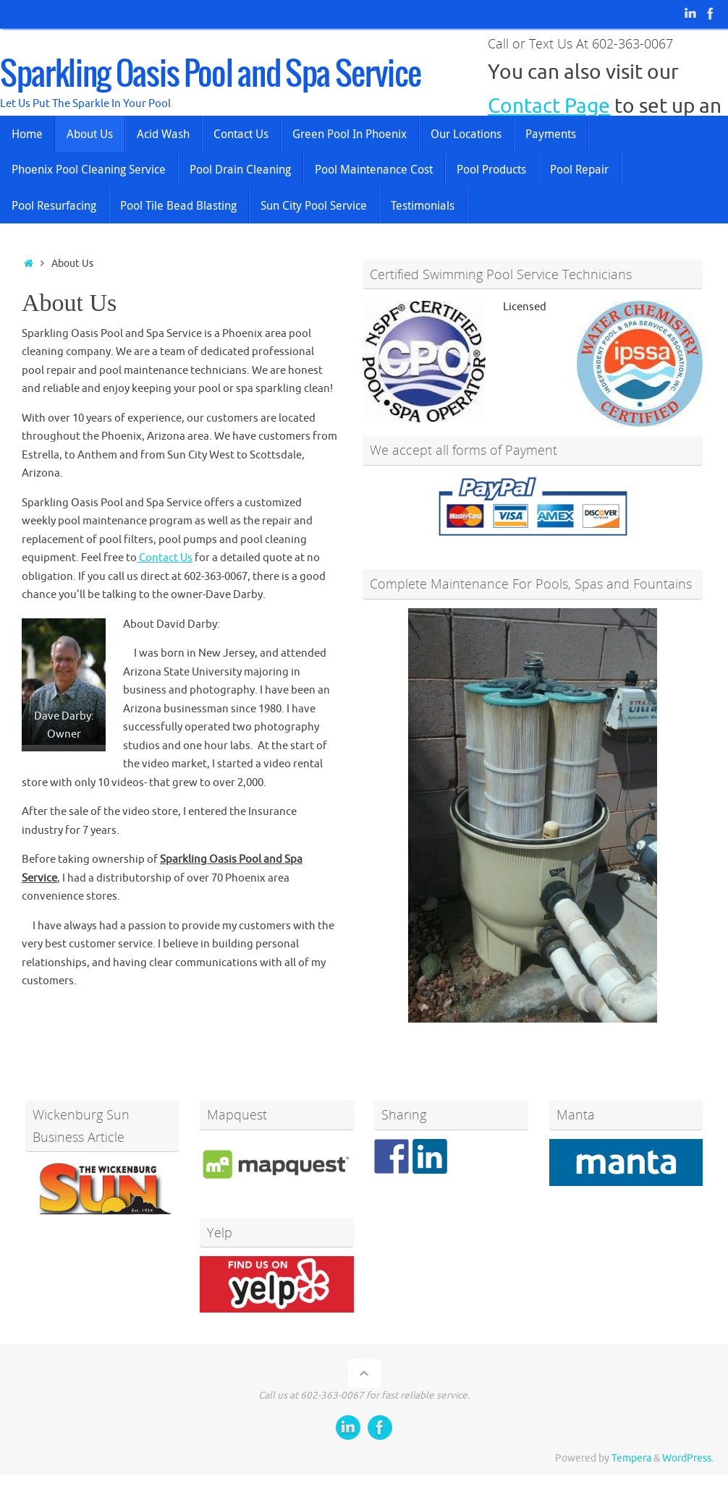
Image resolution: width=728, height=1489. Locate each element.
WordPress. (688, 1458)
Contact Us (164, 558)
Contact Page (549, 106)
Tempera (631, 1458)
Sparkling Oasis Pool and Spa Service (210, 75)
